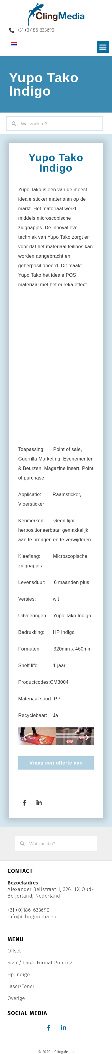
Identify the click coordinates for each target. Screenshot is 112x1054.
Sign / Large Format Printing (39, 963)
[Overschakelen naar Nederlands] (14, 43)
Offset (14, 951)
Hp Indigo (18, 975)
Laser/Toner (20, 987)
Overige (16, 998)
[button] (103, 47)
